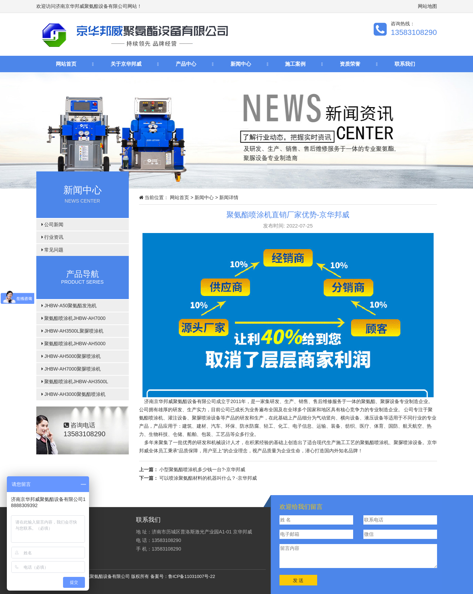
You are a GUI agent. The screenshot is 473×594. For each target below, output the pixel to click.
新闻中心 (241, 64)
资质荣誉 (350, 64)
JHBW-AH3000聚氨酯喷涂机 (73, 394)
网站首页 (66, 64)
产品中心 (186, 64)
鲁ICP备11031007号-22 (191, 576)
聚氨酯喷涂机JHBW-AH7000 (73, 318)
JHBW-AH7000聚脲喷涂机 (71, 369)
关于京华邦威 (126, 64)
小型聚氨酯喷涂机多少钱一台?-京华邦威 (202, 469)
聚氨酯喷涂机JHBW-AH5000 (73, 343)
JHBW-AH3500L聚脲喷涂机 (72, 331)
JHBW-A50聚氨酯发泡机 (69, 305)
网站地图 (427, 6)
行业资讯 (52, 237)
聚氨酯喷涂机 (374, 442)
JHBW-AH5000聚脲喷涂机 (71, 356)
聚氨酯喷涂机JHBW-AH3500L (74, 381)
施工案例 (295, 64)
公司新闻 (52, 224)
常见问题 (52, 250)
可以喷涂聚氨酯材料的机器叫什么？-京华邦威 (208, 478)
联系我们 (405, 64)
